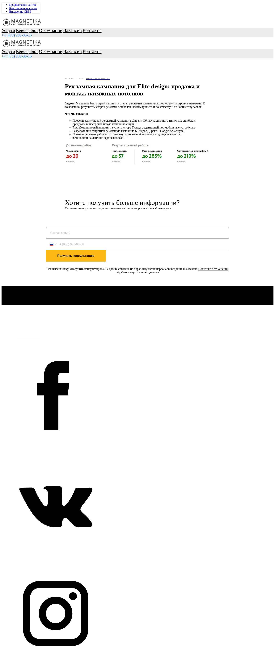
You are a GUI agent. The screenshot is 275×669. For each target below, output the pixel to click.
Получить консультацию (75, 256)
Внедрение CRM (20, 54)
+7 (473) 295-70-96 (17, 67)
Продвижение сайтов (22, 47)
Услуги (14, 20)
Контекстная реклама (23, 51)
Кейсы (16, 24)
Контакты (19, 60)
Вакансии (18, 56)
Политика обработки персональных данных (29, 330)
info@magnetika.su (28, 338)
